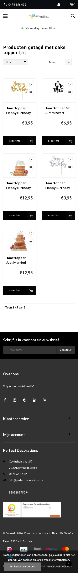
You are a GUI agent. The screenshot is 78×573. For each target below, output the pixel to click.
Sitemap (27, 541)
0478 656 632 (15, 4)
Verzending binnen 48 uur (39, 28)
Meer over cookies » (60, 566)
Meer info (14, 140)
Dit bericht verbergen (22, 566)
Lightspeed (44, 533)
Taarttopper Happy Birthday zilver (57, 185)
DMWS (67, 533)
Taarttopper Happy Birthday (18, 185)
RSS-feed (16, 541)
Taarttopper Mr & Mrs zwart (57, 110)
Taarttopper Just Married (16, 260)
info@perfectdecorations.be (26, 480)
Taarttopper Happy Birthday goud (18, 110)
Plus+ (6, 541)
